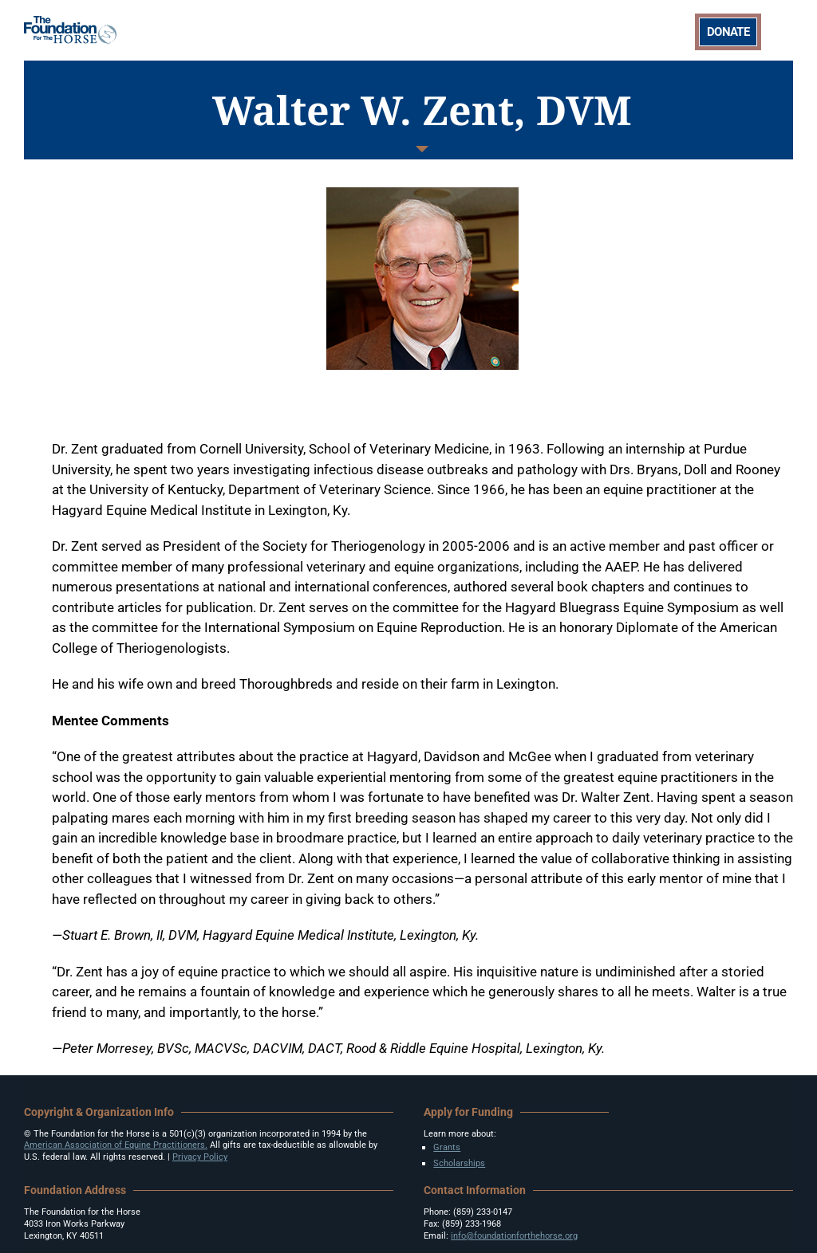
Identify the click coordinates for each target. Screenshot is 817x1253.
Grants (446, 1147)
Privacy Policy (199, 1157)
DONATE (728, 32)
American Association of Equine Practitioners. (115, 1145)
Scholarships (459, 1163)
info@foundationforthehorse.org (514, 1236)
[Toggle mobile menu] (785, 29)
